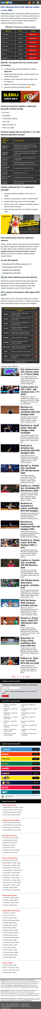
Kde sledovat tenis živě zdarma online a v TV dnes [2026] (30, 371)
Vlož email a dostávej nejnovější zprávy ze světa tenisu (20, 685)
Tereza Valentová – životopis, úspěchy (11, 885)
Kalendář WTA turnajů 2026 (11, 273)
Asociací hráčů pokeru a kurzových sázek (29, 987)
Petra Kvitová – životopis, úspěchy (10, 860)
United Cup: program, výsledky (10, 965)
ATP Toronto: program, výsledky (10, 949)
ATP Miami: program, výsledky (9, 940)
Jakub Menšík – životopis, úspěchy (10, 902)
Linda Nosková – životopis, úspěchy (11, 877)
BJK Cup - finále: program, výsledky (11, 967)
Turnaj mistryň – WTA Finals (9, 913)
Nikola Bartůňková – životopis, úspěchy (11, 889)
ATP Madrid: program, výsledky (10, 945)
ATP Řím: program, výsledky (9, 947)
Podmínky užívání (25, 1004)
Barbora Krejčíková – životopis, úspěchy (12, 862)
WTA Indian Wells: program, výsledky (11, 920)
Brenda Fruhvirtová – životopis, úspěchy (12, 882)
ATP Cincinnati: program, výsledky (10, 952)
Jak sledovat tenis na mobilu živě (10, 852)
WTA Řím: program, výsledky (9, 927)
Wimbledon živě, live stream (9, 845)
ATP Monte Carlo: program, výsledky (11, 942)
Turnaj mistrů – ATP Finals (9, 915)
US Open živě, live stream (9, 847)
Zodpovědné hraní (8, 987)
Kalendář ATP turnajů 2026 (11, 270)
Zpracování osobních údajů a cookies (9, 1006)
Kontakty (7, 1004)
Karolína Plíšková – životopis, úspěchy (11, 867)
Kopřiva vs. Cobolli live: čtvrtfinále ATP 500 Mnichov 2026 (30, 488)
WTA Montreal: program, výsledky (10, 930)
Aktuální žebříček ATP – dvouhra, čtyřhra (12, 829)
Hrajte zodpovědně (5, 990)
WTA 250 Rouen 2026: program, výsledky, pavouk (29, 602)
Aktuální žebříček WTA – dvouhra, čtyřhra (12, 825)
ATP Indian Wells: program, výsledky (11, 937)
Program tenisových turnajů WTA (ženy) (12, 822)
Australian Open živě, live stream (10, 840)
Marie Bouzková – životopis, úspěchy (11, 875)
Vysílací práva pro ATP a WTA (12, 267)
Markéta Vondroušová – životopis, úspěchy (12, 870)
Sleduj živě (32, 34)
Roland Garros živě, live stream (10, 842)
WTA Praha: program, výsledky (10, 917)
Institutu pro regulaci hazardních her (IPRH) (17, 985)
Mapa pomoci (4, 1000)
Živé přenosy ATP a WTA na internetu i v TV (16, 264)
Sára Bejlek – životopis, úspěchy (10, 887)
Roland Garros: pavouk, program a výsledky (12, 809)
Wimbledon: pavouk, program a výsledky (12, 812)
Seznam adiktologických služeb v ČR (32, 998)
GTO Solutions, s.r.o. (5, 1008)
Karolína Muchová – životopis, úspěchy (11, 865)
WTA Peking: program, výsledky (10, 935)
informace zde (29, 993)
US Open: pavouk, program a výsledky (11, 814)
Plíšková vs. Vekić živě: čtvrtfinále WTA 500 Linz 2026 (30, 660)
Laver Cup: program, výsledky (9, 972)
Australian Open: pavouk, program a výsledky (13, 807)
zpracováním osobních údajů (17, 691)
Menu (38, 2)
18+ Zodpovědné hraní (24, 1006)
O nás (2, 1004)
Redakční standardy (15, 1004)
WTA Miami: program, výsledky (10, 922)
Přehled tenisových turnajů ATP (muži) (11, 827)
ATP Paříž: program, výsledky (9, 957)
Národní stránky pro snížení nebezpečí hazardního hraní (19, 1000)
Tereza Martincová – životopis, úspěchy (11, 880)
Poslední (28, 676)
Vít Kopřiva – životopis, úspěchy (10, 905)
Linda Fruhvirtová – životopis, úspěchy (11, 872)
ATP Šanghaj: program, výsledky (10, 954)
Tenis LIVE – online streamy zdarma (11, 837)
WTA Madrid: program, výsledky (10, 925)
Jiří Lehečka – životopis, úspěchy (10, 900)
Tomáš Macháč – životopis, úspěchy (11, 897)
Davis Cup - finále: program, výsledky (11, 970)
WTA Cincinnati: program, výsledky (10, 932)
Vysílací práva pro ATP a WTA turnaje (11, 850)
